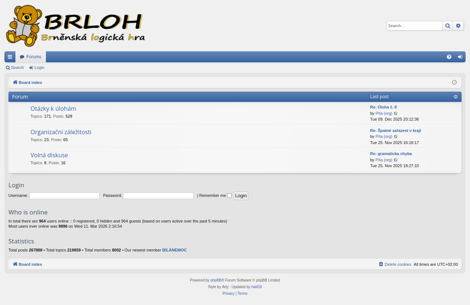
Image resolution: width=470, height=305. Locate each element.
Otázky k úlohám (53, 108)
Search (17, 67)
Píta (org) (384, 113)
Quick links (11, 58)
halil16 (257, 287)
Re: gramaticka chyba (391, 153)
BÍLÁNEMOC (174, 250)
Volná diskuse (49, 155)
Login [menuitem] (462, 58)
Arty (225, 287)
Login (39, 67)
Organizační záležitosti (60, 132)
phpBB (215, 280)
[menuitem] (449, 56)
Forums (33, 56)
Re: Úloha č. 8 (383, 107)
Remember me (215, 195)
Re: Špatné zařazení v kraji (395, 130)
